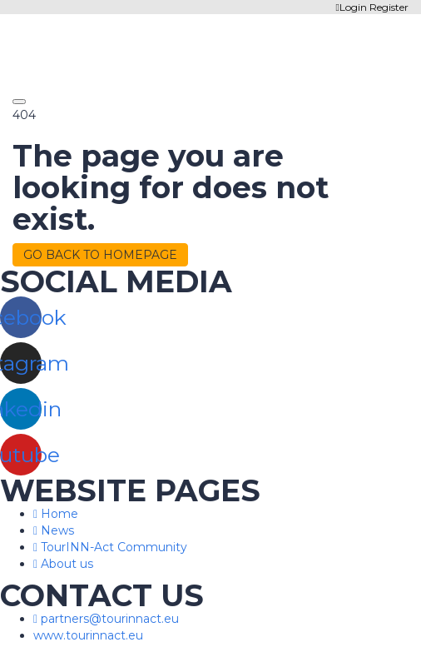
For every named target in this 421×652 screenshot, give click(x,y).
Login (352, 7)
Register (389, 7)
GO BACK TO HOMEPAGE (100, 254)
